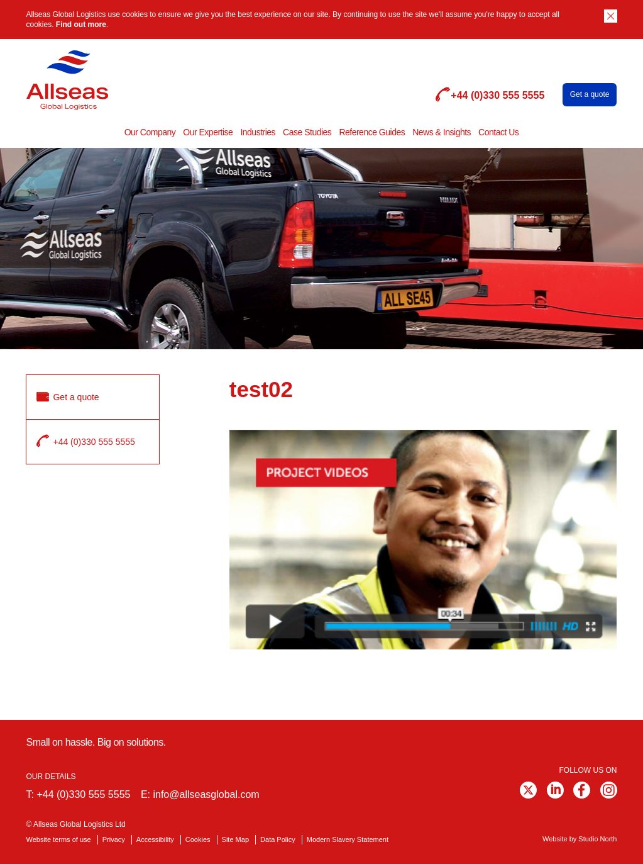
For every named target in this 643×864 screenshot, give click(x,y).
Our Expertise (208, 132)
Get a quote (590, 94)
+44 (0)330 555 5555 (83, 794)
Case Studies (307, 132)
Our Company (150, 132)
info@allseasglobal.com (206, 794)
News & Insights (441, 132)
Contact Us (498, 132)
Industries (257, 132)
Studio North (597, 839)
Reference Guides (372, 132)
